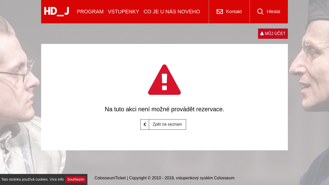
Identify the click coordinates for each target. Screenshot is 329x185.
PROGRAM (90, 11)
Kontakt (234, 11)
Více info (56, 179)
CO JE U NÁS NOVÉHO (171, 11)
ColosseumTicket (110, 178)
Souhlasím (75, 179)
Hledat (273, 11)
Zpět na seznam (161, 124)
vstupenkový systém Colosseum (205, 178)
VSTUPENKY (123, 11)
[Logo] (56, 11)
